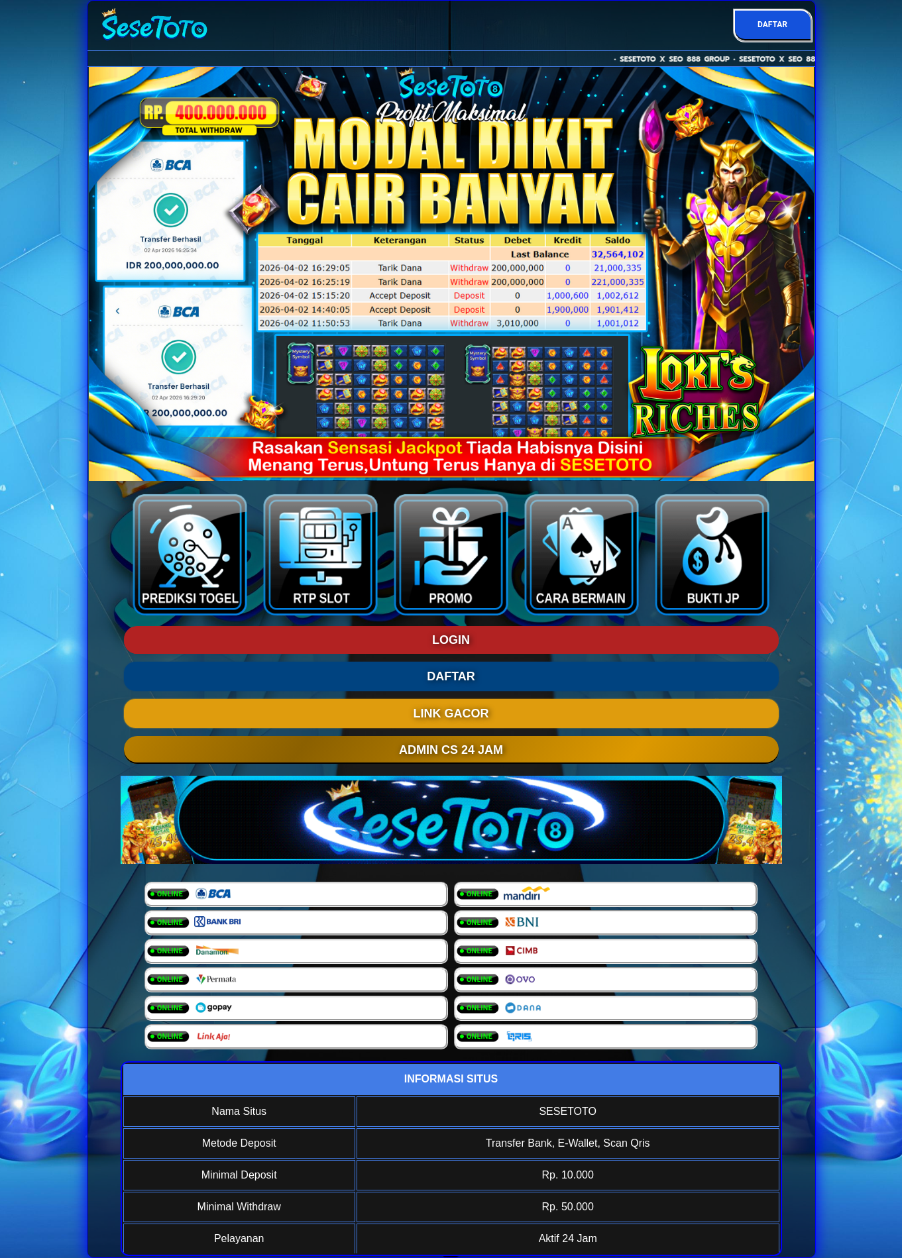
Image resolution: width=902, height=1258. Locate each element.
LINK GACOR (451, 713)
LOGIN (451, 640)
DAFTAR (772, 24)
